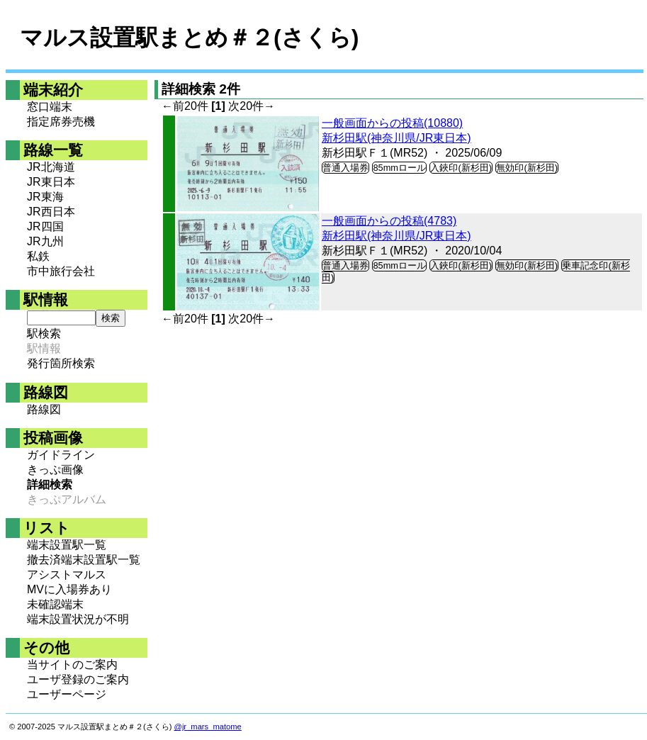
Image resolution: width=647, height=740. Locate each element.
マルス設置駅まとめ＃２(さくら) (189, 37)
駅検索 (44, 333)
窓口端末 (49, 107)
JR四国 (45, 226)
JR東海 (45, 197)
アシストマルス (66, 574)
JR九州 (45, 241)
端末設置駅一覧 (66, 545)
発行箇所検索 (61, 363)
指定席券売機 (61, 122)
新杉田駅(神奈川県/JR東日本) (396, 138)
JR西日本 (51, 212)
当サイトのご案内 (72, 664)
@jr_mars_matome (208, 726)
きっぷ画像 (55, 470)
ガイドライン (61, 455)
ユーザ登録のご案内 (78, 679)
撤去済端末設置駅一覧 (83, 560)
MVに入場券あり (69, 589)
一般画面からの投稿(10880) (392, 123)
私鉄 (38, 256)
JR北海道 (51, 167)
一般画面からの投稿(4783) (389, 221)
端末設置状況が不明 (78, 619)
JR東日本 (51, 182)
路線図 (44, 409)
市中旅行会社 (61, 271)
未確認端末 (55, 604)
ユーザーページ (66, 694)
